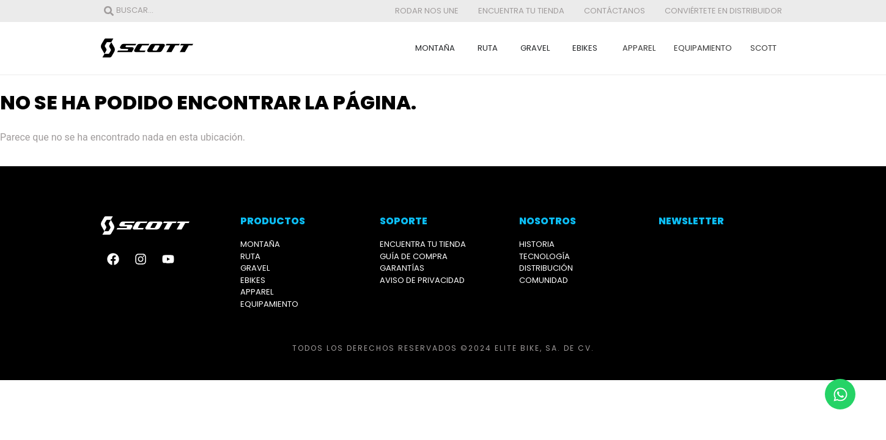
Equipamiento (703, 48)
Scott (763, 48)
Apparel (638, 48)
